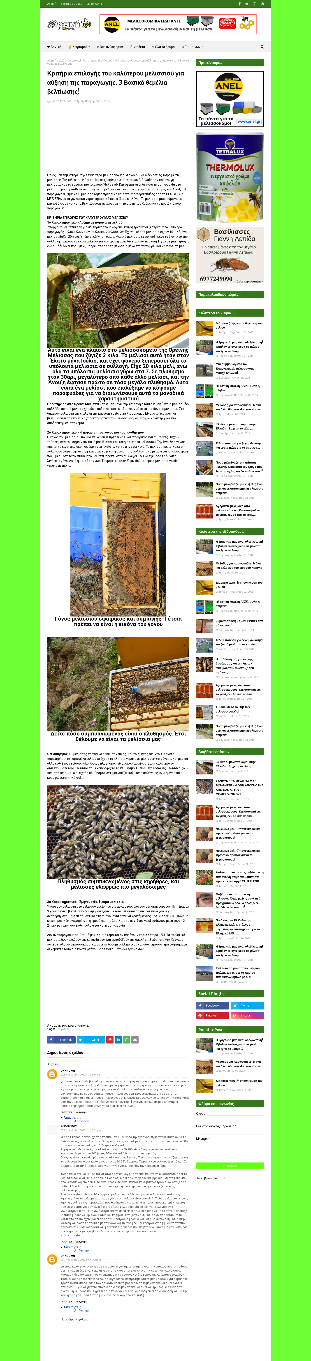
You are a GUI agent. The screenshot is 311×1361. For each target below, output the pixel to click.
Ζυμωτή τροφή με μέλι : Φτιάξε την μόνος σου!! (239, 623)
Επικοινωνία (94, 3)
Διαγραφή (81, 1112)
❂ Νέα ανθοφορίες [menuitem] (110, 47)
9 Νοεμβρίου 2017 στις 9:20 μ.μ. (83, 1259)
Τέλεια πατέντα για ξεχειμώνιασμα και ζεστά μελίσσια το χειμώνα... (239, 445)
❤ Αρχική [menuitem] (54, 47)
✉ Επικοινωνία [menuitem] (192, 47)
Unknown (68, 1070)
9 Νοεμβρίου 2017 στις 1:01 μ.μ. (83, 1130)
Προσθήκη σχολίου (74, 1319)
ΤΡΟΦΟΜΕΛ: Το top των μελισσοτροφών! (233, 709)
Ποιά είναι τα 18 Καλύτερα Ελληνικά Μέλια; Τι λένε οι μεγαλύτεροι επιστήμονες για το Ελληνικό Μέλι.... (238, 927)
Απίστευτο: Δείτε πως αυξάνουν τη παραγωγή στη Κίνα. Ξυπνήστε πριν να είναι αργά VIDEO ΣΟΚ (240, 876)
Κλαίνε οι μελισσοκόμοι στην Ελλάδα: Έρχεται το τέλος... (236, 426)
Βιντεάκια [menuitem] (137, 47)
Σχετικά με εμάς (71, 3)
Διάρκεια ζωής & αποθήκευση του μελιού (239, 325)
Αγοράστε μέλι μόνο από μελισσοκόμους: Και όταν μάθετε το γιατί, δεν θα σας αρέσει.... (238, 510)
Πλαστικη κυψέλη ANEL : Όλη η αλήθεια (238, 388)
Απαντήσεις (72, 1117)
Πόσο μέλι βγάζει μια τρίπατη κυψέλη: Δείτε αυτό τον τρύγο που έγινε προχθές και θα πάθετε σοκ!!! (239, 467)
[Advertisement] (118, 141)
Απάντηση (67, 1112)
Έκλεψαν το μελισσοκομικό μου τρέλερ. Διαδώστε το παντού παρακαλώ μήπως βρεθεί (238, 972)
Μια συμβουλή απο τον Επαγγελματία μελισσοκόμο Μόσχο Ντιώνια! (235, 368)
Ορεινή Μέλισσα (61, 101)
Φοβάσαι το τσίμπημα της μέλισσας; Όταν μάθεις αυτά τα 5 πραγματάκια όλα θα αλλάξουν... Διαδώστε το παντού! (238, 900)
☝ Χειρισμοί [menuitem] (77, 47)
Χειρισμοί (74, 60)
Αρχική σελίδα (56, 60)
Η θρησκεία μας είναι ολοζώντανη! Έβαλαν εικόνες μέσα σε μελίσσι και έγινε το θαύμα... (239, 346)
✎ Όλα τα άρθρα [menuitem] (163, 47)
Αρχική (51, 3)
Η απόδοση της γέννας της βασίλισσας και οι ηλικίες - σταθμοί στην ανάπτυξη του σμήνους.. (235, 665)
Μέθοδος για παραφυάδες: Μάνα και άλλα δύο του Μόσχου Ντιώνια (239, 407)
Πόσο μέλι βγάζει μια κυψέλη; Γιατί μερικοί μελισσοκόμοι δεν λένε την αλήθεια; (239, 488)
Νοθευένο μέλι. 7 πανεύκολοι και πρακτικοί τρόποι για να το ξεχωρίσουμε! (238, 833)
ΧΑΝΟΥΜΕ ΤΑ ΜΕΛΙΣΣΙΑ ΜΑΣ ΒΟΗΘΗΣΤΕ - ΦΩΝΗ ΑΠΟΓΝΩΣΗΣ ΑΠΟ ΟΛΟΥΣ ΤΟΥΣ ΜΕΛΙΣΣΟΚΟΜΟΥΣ (239, 787)
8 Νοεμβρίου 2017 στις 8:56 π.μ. (82, 1074)
